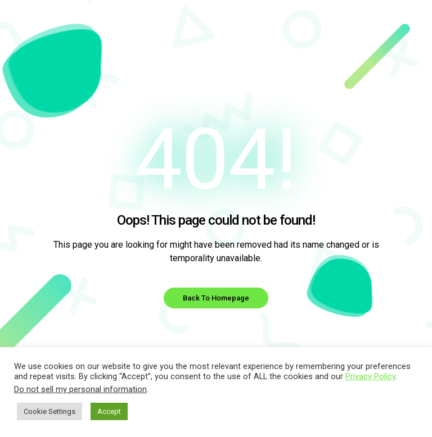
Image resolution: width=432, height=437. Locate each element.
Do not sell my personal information (80, 389)
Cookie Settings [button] (49, 411)
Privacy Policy (370, 376)
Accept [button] (109, 411)
